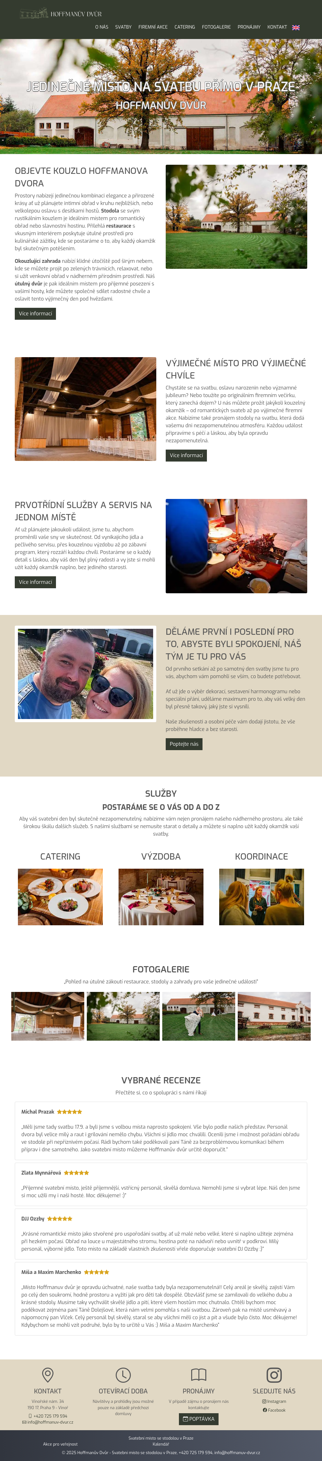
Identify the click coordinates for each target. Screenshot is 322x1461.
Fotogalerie (216, 27)
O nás (101, 27)
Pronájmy (249, 27)
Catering (185, 27)
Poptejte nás (184, 744)
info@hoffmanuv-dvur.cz (237, 1452)
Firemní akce (153, 27)
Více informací (35, 313)
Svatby (123, 27)
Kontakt (277, 27)
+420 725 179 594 (196, 1452)
